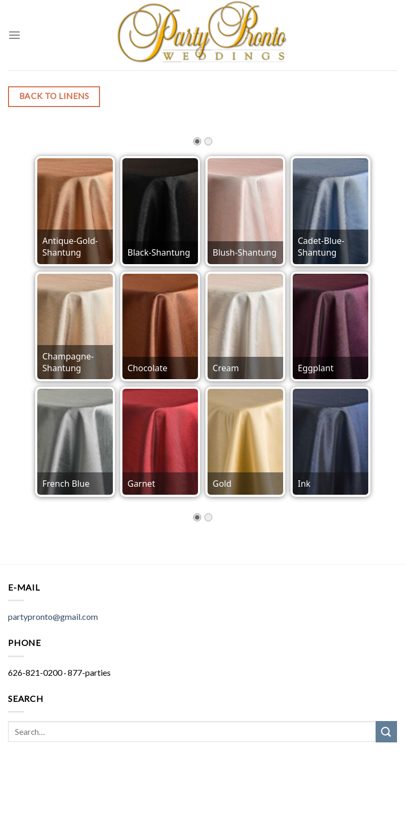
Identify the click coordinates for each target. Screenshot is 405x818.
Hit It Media (161, 784)
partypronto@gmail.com (53, 616)
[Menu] (14, 35)
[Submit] (386, 731)
